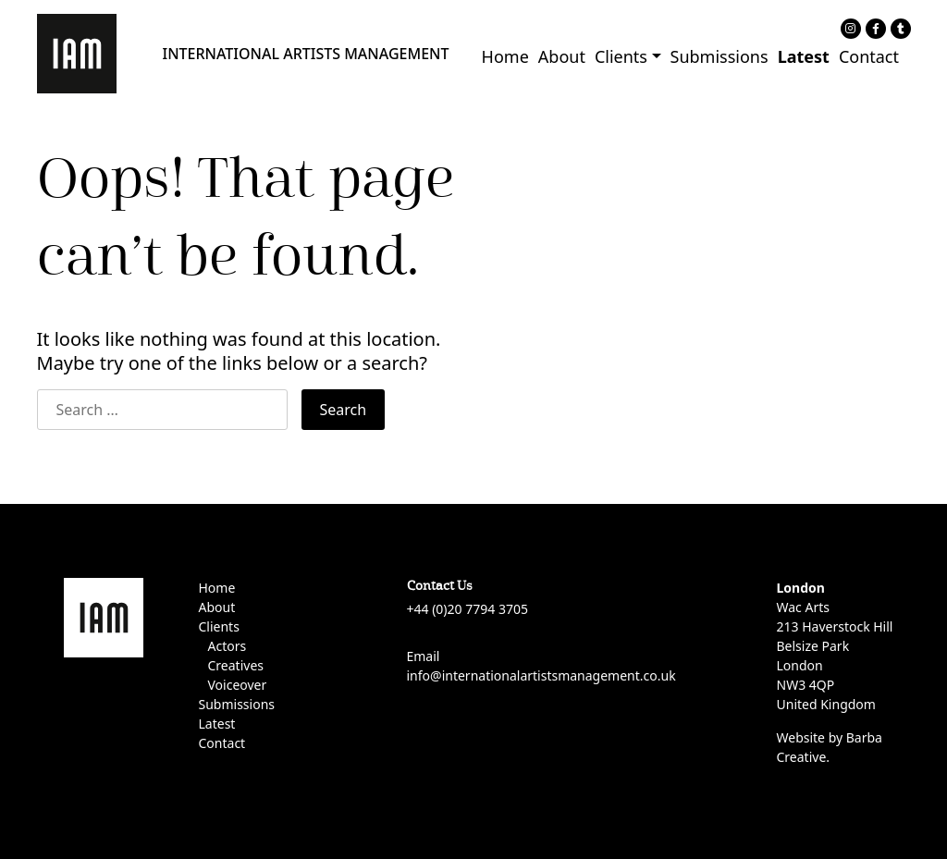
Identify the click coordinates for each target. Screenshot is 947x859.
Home (505, 56)
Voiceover (237, 684)
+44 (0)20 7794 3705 (467, 609)
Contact (869, 56)
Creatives (236, 665)
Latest (804, 56)
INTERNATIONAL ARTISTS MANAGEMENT (306, 53)
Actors (227, 646)
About (561, 56)
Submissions (719, 56)
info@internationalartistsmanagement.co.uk (541, 675)
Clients (621, 56)
